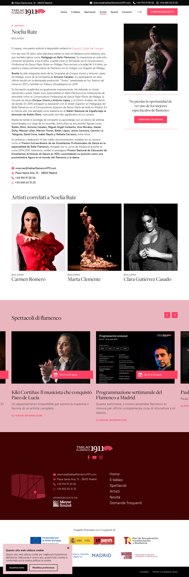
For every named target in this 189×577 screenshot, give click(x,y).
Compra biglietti (162, 11)
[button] (175, 315)
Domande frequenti (126, 502)
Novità (114, 12)
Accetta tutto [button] (16, 567)
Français (98, 48)
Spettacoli (89, 12)
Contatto (127, 12)
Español (76, 48)
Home (64, 12)
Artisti (103, 12)
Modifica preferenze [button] (43, 567)
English (87, 48)
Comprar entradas (150, 119)
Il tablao (75, 12)
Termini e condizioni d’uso (165, 571)
